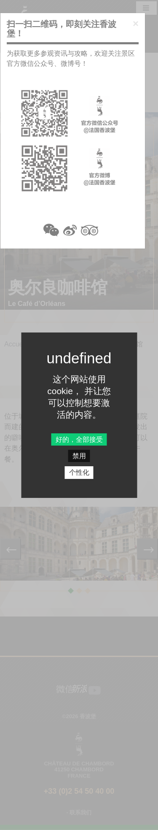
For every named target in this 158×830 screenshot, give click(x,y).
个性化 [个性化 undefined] (79, 472)
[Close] (136, 24)
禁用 (79, 456)
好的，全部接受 (79, 439)
